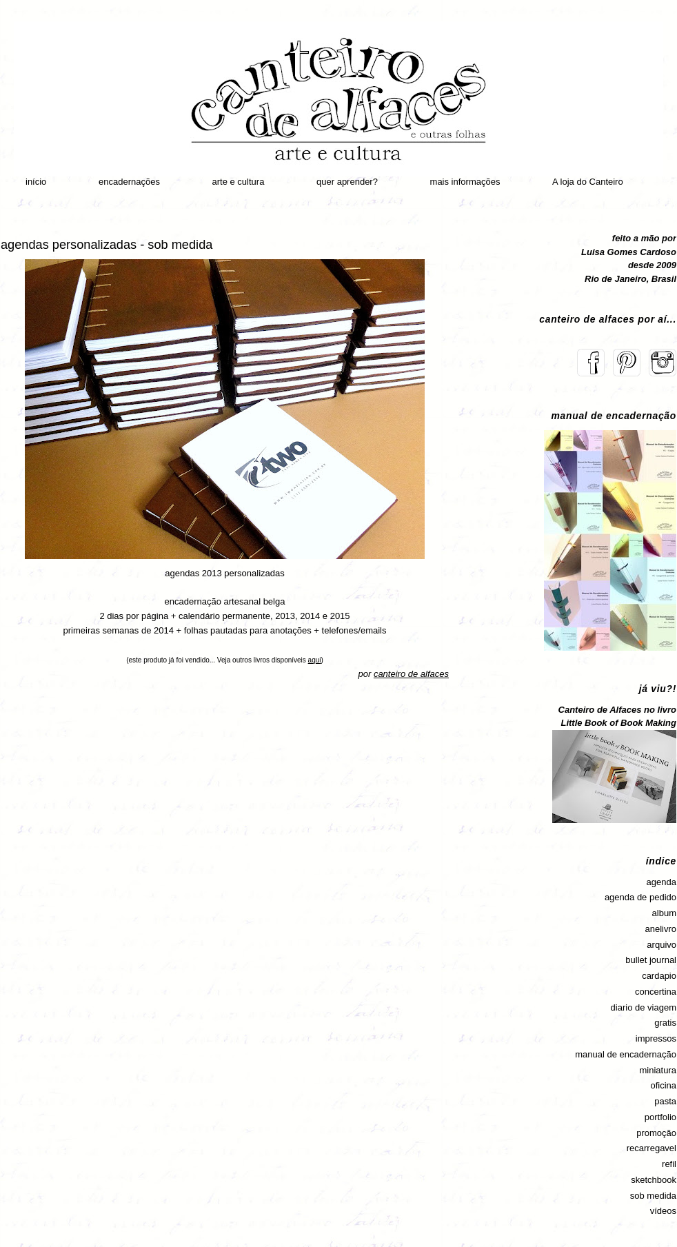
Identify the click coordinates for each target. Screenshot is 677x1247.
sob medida (653, 1195)
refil (669, 1164)
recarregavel (651, 1148)
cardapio (659, 976)
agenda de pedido (640, 897)
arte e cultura (238, 181)
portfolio (660, 1117)
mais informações (465, 181)
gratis (665, 1022)
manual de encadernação (625, 1054)
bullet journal (650, 960)
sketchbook (653, 1180)
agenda (661, 882)
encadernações (129, 181)
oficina (663, 1085)
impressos (656, 1038)
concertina (655, 991)
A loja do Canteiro (587, 181)
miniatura (658, 1070)
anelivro (660, 929)
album (664, 913)
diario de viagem (643, 1007)
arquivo (661, 945)
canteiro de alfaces (411, 674)
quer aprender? (347, 181)
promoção (656, 1133)
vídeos (663, 1211)
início (36, 181)
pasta (665, 1101)
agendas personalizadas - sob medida (106, 245)
